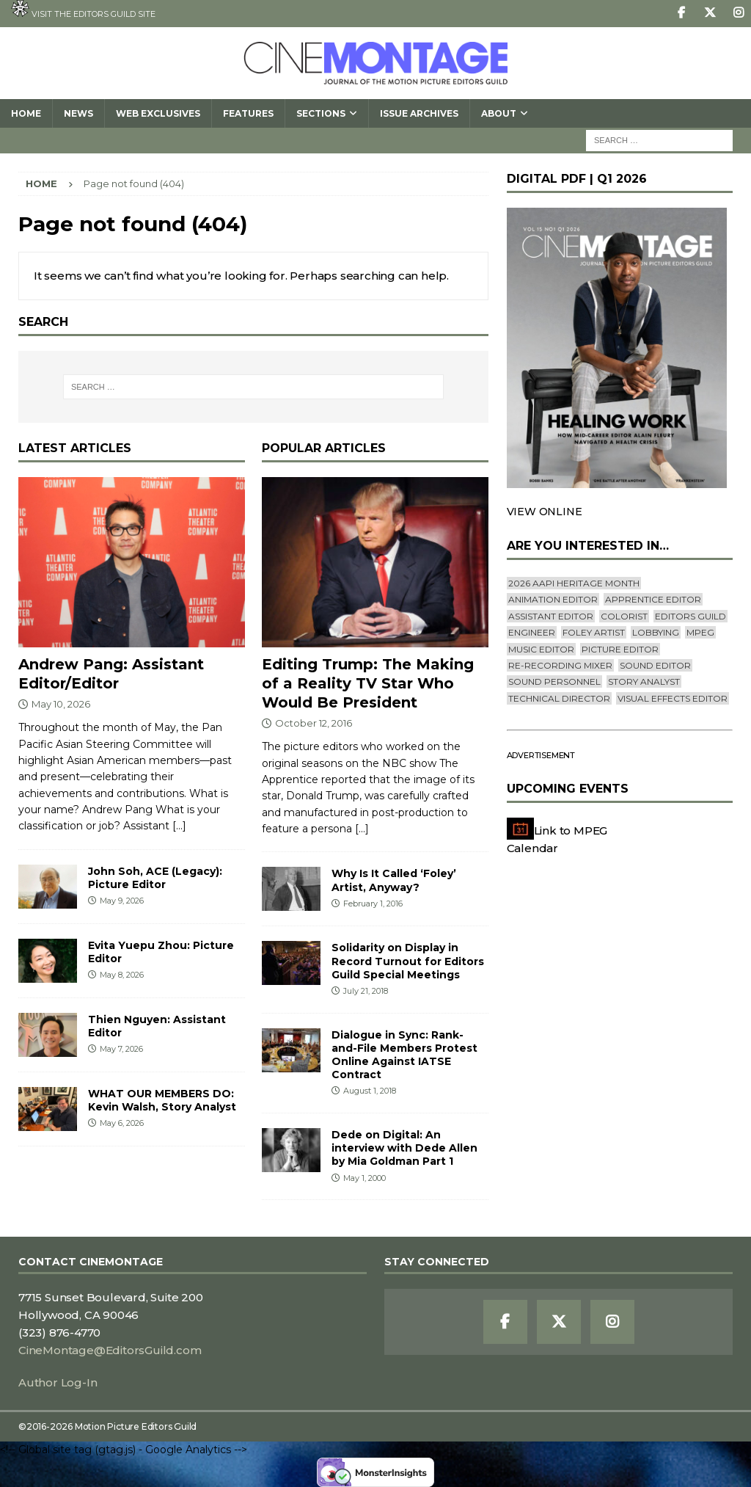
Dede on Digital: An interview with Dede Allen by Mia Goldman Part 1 (404, 1148)
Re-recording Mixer (560, 665)
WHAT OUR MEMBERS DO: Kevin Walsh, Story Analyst (162, 1100)
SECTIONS (320, 113)
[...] (179, 825)
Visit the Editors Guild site (83, 9)
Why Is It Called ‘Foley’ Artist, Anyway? (393, 880)
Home (26, 113)
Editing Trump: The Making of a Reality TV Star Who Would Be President (368, 683)
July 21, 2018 (365, 991)
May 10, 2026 (61, 704)
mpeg (700, 632)
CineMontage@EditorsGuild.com (109, 1350)
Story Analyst (644, 681)
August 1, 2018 (369, 1091)
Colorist (624, 616)
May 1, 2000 (364, 1178)
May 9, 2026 (122, 900)
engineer (531, 632)
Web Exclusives (158, 113)
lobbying (655, 632)
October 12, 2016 (313, 723)
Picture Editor (620, 649)
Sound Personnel (554, 681)
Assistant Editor (550, 616)
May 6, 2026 (122, 1123)
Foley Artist (594, 632)
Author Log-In (57, 1382)
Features (248, 113)
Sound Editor (655, 665)
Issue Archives (419, 113)
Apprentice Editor (653, 599)
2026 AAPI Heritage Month (574, 583)
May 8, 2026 (122, 975)
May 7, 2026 (121, 1049)
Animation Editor (553, 599)
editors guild (690, 616)
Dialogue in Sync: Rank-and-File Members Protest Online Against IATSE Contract (404, 1055)
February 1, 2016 (373, 903)
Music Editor (541, 649)
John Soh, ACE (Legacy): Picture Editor (155, 878)
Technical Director (559, 698)
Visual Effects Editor (673, 698)
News (78, 113)
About (498, 113)
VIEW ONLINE (544, 511)
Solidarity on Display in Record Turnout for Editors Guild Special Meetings (407, 961)
